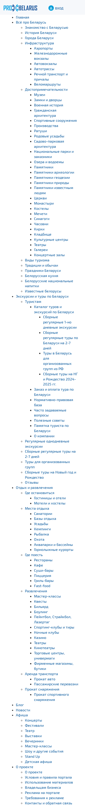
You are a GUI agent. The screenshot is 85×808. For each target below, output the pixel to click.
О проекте (24, 767)
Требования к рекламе (44, 798)
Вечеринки (34, 741)
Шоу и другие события (44, 751)
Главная (22, 17)
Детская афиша (38, 761)
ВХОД (59, 8)
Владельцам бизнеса (43, 787)
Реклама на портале (42, 792)
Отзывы (32, 482)
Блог (20, 705)
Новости (23, 710)
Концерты (33, 720)
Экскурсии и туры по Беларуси (42, 296)
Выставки (33, 736)
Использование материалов (49, 782)
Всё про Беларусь (31, 22)
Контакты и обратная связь (48, 803)
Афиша (22, 715)
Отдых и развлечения (34, 487)
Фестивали (34, 725)
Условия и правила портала (48, 777)
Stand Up (32, 756)
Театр (29, 730)
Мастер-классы (38, 746)
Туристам (33, 301)
